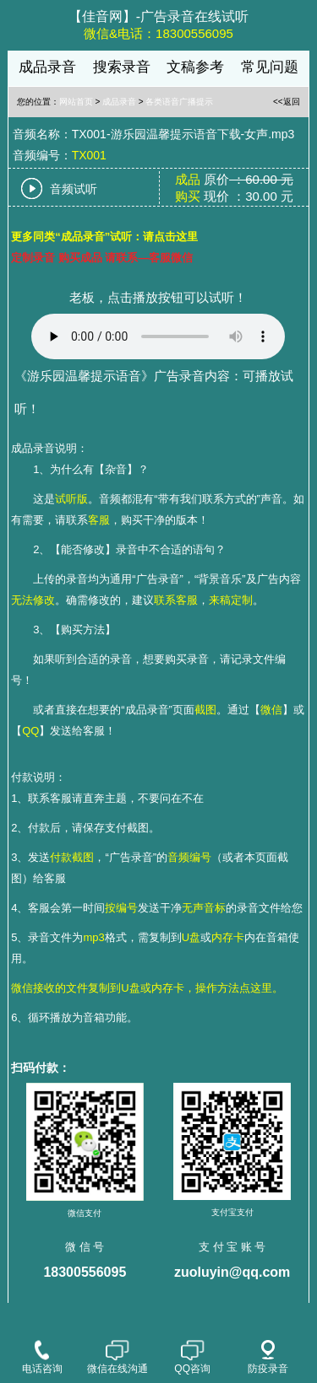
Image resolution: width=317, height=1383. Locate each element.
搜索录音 (121, 67)
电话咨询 (42, 1357)
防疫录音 (268, 1357)
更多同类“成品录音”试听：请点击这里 (104, 236)
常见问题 (269, 67)
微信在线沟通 (117, 1357)
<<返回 (286, 101)
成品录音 (47, 67)
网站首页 (76, 101)
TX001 (89, 155)
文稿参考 (195, 67)
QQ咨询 (192, 1357)
